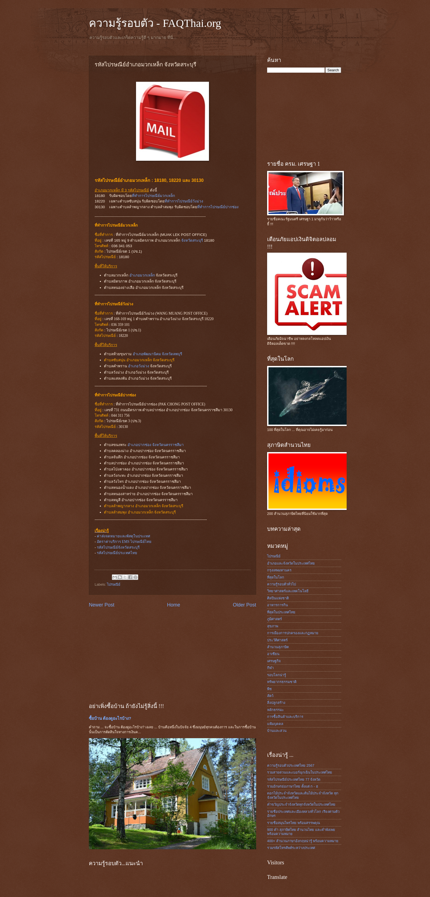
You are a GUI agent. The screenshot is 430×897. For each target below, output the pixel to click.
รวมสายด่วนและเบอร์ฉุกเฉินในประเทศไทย (299, 772)
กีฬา (270, 668)
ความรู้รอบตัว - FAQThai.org (155, 23)
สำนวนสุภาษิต (278, 647)
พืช (269, 689)
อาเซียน (273, 654)
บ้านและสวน (277, 731)
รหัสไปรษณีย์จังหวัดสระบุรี (118, 547)
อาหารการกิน (277, 605)
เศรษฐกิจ (274, 661)
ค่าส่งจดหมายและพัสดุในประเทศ (123, 536)
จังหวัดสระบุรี (192, 240)
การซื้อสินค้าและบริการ (285, 717)
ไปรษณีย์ (113, 584)
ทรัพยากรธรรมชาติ (281, 682)
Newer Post (101, 605)
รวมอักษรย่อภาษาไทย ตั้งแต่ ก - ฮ (292, 786)
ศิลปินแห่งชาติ (278, 598)
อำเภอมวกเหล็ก (142, 275)
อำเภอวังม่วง (138, 366)
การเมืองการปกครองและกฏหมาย (292, 633)
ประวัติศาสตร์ (277, 640)
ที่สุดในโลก (275, 577)
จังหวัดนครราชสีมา (168, 445)
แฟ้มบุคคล (275, 724)
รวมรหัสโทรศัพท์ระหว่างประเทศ (291, 848)
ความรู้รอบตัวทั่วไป (281, 584)
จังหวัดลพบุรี (172, 354)
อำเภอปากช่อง (139, 445)
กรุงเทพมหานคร (279, 570)
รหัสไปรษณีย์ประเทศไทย (117, 553)
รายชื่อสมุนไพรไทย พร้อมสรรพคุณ (293, 823)
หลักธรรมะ (275, 710)
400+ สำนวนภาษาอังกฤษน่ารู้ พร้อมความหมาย (302, 841)
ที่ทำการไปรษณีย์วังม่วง (184, 201)
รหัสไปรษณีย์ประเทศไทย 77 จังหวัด (293, 779)
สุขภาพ (272, 626)
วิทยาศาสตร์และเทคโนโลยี (288, 591)
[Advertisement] (172, 655)
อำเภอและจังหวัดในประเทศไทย (291, 563)
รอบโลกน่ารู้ (276, 675)
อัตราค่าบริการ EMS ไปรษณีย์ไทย (124, 542)
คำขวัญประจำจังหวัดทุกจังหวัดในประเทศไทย (301, 804)
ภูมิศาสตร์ (274, 619)
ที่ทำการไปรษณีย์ (153, 196)
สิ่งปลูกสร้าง (276, 703)
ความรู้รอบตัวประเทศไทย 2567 (290, 765)
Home (173, 605)
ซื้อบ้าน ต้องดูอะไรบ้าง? (110, 718)
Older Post (244, 605)
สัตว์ (270, 696)
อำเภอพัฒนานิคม (147, 354)
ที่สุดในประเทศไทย (281, 612)
